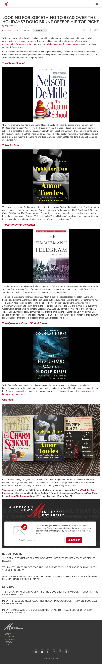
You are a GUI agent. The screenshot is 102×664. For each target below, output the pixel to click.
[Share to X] (84, 30)
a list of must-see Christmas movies (62, 44)
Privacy (8, 642)
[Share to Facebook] (90, 30)
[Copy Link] (96, 30)
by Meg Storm (8, 26)
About (7, 634)
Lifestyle (39, 30)
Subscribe (9, 639)
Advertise (9, 637)
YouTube (85, 490)
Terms (7, 645)
